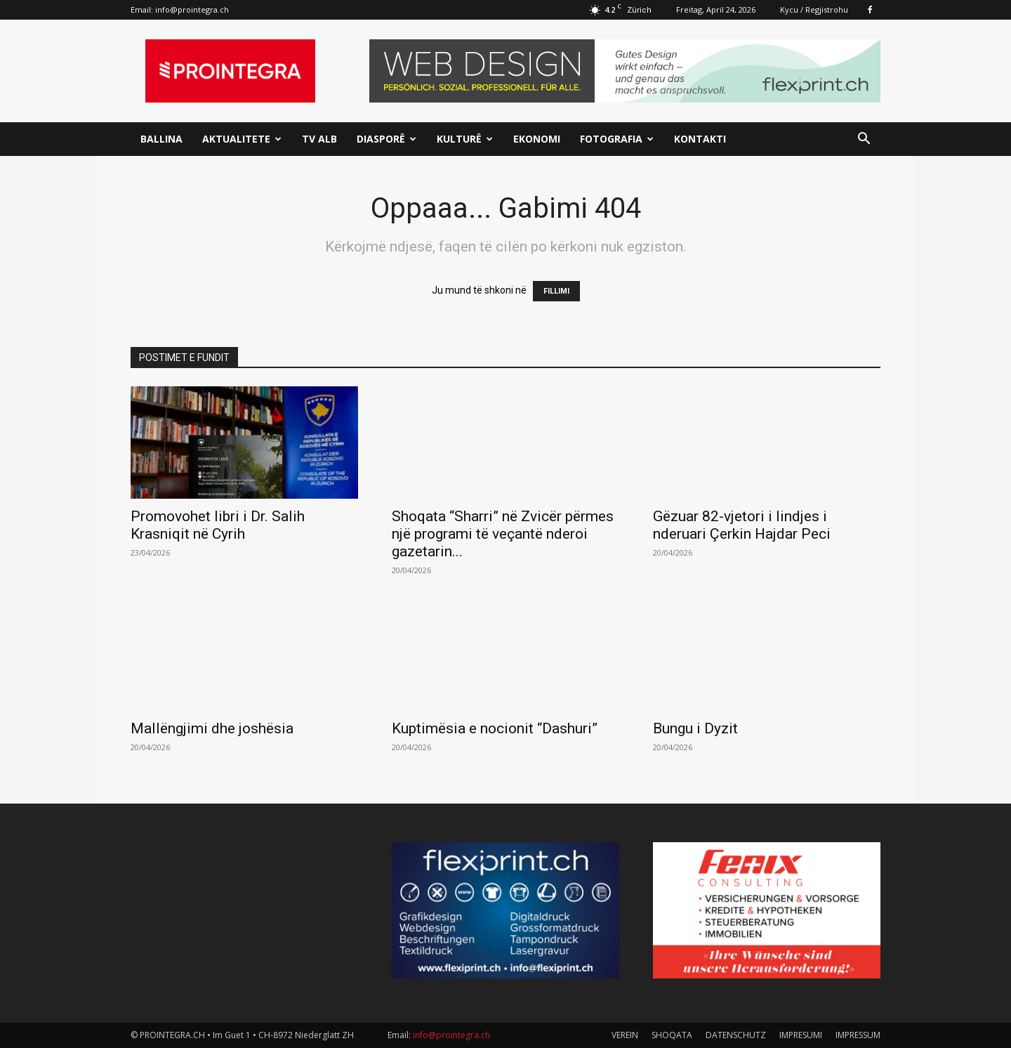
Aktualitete (242, 138)
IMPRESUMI (800, 1035)
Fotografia (617, 138)
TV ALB (319, 138)
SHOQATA (672, 1035)
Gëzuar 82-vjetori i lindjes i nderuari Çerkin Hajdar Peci (742, 525)
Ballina (161, 138)
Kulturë (465, 138)
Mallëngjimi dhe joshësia (212, 728)
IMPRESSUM (857, 1035)
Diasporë (386, 138)
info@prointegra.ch (192, 9)
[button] (863, 140)
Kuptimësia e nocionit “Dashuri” (494, 728)
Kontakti (700, 138)
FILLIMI (556, 291)
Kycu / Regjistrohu (814, 9)
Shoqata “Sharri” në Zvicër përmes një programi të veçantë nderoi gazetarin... (503, 534)
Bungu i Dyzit (695, 728)
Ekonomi (536, 138)
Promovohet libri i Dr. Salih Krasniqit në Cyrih (218, 525)
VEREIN (625, 1035)
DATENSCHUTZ (736, 1035)
